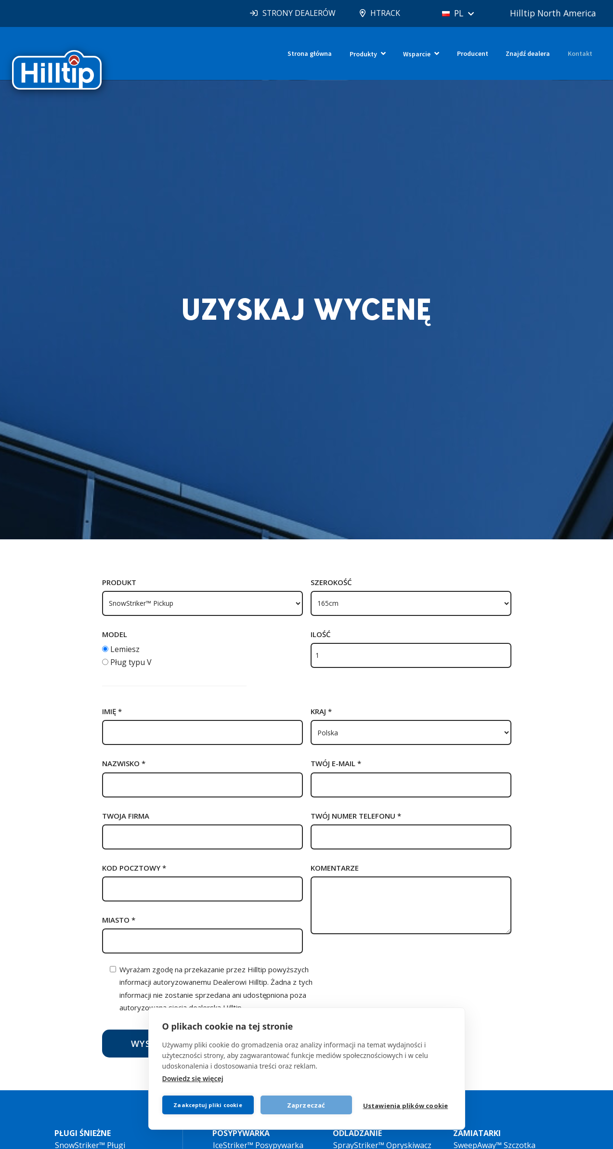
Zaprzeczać (306, 1104)
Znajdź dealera (528, 53)
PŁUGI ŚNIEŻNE (82, 1133)
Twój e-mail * (336, 763)
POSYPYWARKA (241, 1133)
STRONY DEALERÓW (293, 13)
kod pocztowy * (134, 868)
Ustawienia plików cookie (405, 1105)
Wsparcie (416, 54)
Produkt (119, 582)
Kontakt (580, 53)
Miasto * (118, 920)
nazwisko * (123, 763)
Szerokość (331, 582)
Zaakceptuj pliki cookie (208, 1104)
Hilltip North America (551, 13)
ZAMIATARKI (477, 1133)
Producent (472, 53)
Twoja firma (125, 816)
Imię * (112, 711)
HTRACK (380, 13)
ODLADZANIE (357, 1133)
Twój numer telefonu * (356, 816)
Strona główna (309, 53)
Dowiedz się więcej (192, 1078)
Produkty (363, 54)
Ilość (321, 634)
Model (114, 634)
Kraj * (321, 711)
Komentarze (335, 868)
